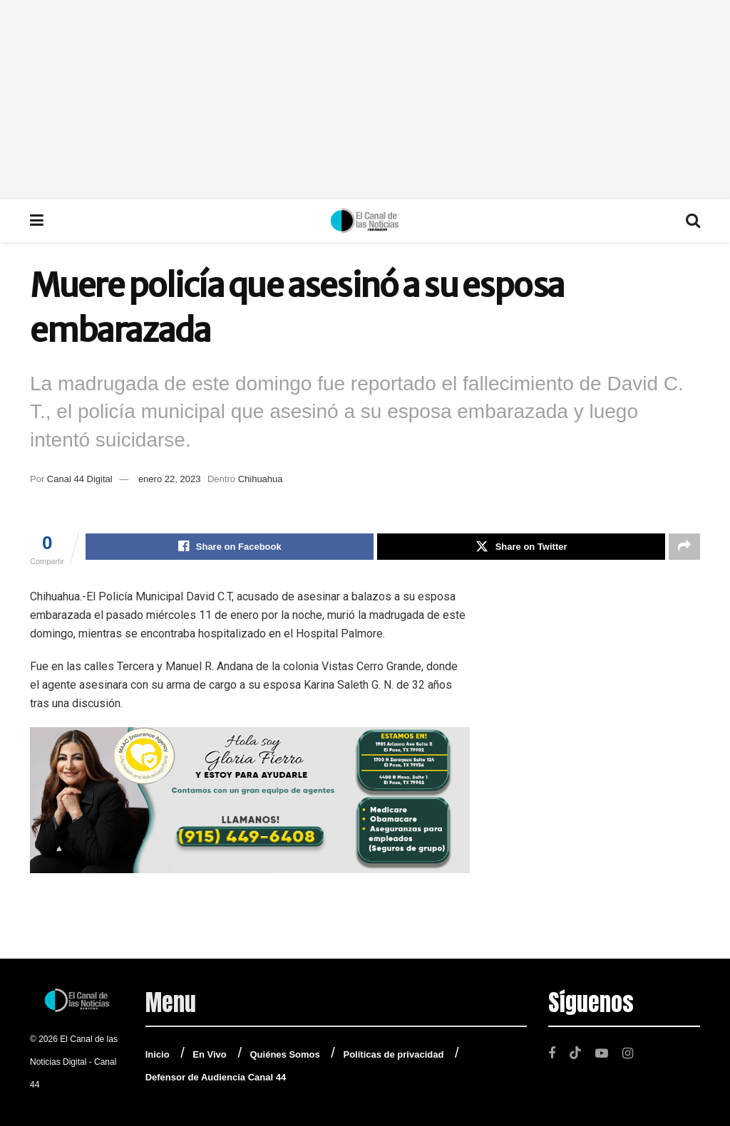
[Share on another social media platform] (684, 547)
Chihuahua (260, 479)
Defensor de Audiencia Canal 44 (215, 1077)
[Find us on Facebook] (551, 1053)
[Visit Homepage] (365, 221)
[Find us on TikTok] (575, 1052)
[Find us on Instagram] (627, 1053)
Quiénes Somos (285, 1054)
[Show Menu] (36, 220)
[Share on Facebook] (230, 547)
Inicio (157, 1054)
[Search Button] (693, 220)
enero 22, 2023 (169, 479)
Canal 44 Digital (80, 479)
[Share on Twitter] (521, 547)
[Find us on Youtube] (601, 1053)
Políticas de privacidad (393, 1054)
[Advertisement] (365, 99)
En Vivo (209, 1054)
